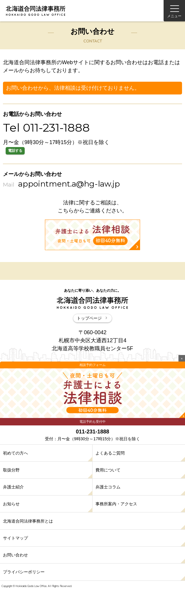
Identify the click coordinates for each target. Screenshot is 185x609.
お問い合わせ (15, 555)
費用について (107, 470)
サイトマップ (15, 538)
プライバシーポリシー (24, 571)
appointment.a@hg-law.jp (69, 184)
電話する (15, 151)
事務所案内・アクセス (116, 503)
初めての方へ (15, 453)
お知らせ (11, 503)
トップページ (92, 318)
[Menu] (174, 10)
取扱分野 (11, 470)
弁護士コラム (107, 487)
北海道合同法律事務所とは (28, 521)
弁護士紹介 (13, 487)
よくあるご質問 (110, 453)
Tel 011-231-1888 (46, 128)
